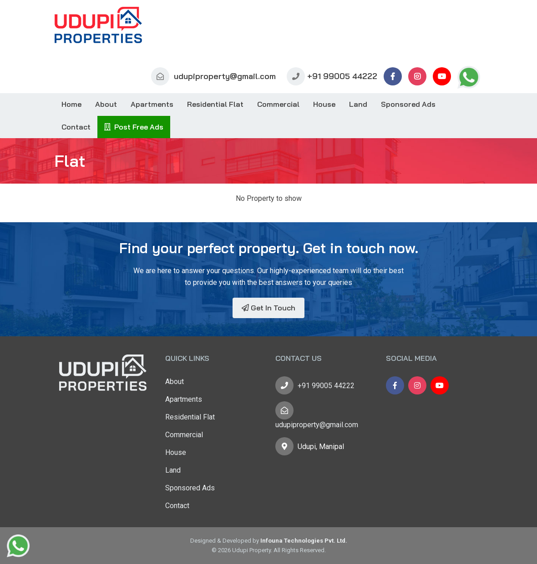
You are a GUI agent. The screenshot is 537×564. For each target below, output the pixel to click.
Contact (76, 126)
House (324, 104)
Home (71, 104)
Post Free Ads (133, 126)
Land (358, 104)
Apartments (152, 104)
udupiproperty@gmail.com (213, 76)
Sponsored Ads (408, 104)
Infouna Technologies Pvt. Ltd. (303, 540)
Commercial (278, 104)
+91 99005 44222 (332, 76)
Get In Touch (268, 307)
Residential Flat (215, 104)
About (106, 104)
